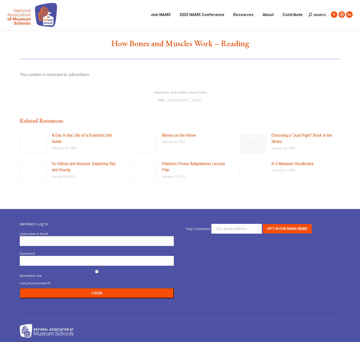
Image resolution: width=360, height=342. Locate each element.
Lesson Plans (196, 92)
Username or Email (34, 233)
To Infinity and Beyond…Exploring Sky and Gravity (84, 166)
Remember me (31, 275)
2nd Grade (178, 92)
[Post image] (33, 143)
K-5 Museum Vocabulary (292, 163)
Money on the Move (179, 135)
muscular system (178, 100)
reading (196, 100)
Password (27, 253)
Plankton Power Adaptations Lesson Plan (193, 166)
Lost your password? (35, 283)
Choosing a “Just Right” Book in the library (301, 138)
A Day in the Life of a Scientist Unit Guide (82, 138)
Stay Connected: (224, 229)
